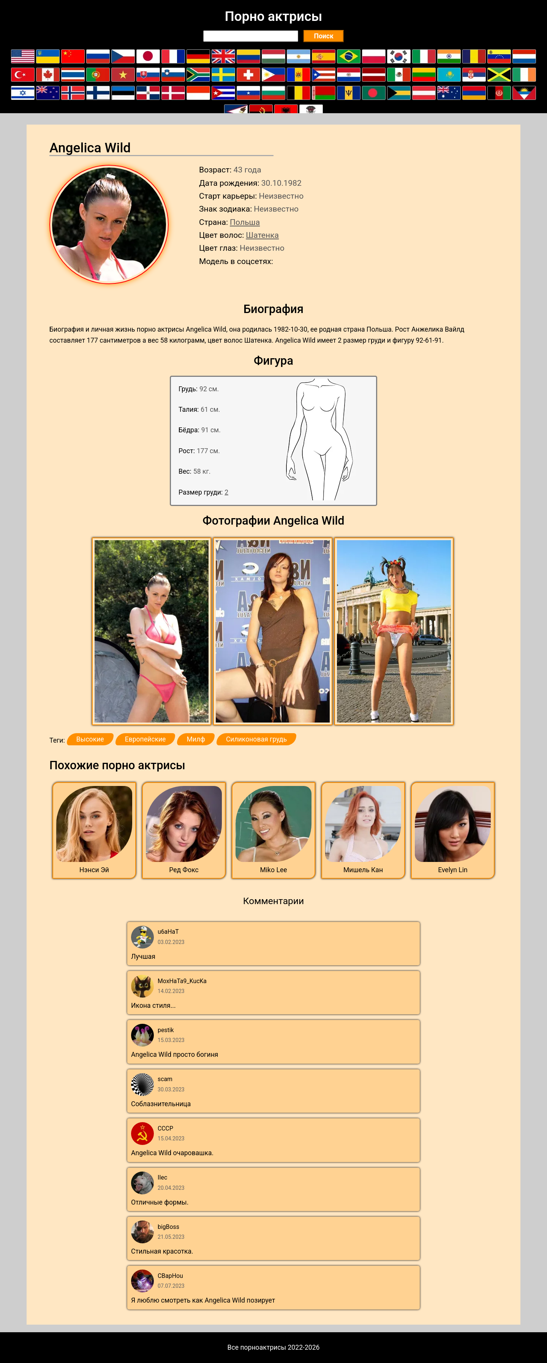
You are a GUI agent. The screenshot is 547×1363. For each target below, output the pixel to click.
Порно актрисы (273, 16)
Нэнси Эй (94, 870)
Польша (245, 222)
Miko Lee (273, 870)
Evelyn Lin (453, 870)
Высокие (90, 739)
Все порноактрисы (257, 1347)
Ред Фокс (184, 870)
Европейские (145, 739)
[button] (152, 632)
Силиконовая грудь (256, 739)
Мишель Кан (363, 870)
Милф (196, 739)
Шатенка (262, 235)
